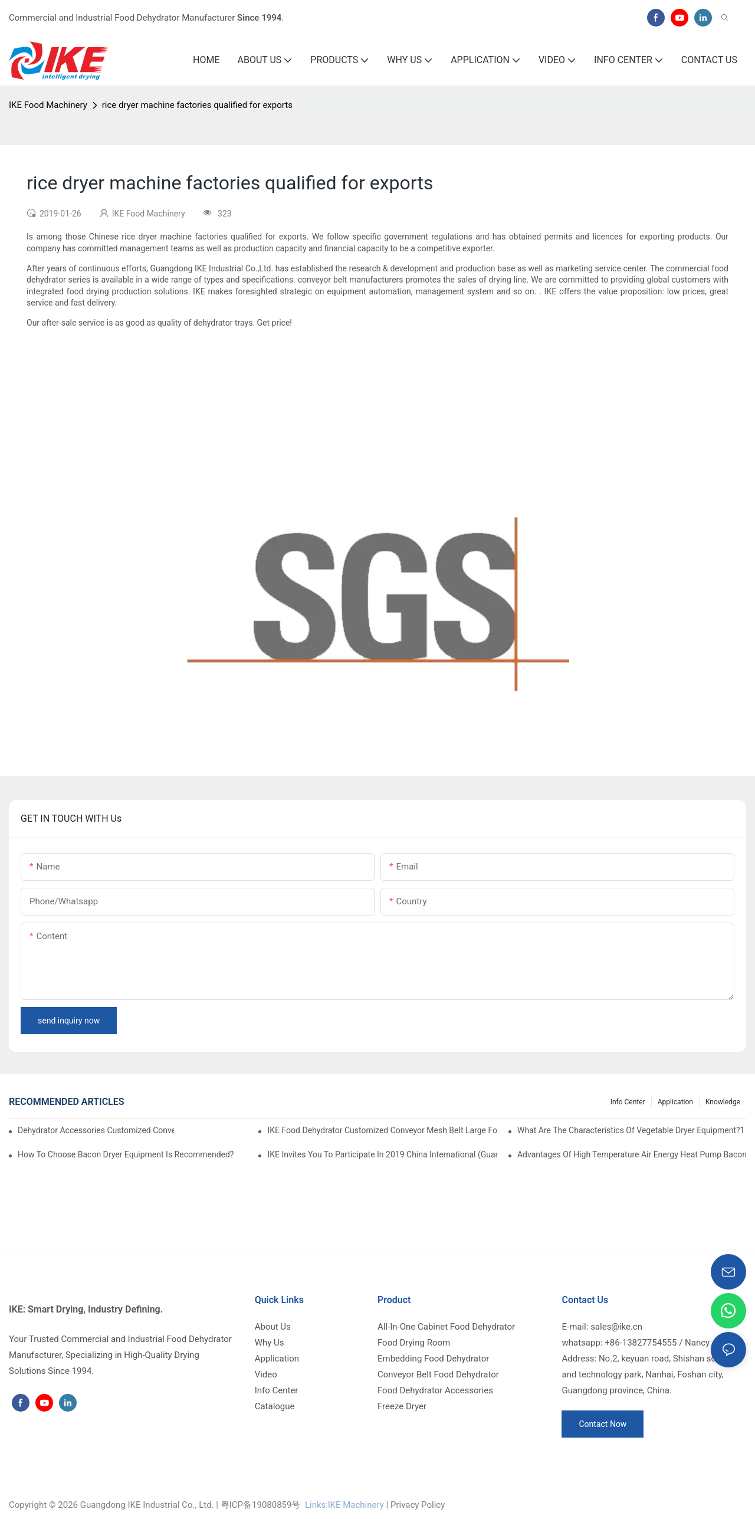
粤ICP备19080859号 (261, 1505)
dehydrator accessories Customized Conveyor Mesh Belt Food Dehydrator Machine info (96, 1130)
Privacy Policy (417, 1505)
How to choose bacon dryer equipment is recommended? (126, 1154)
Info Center (627, 1102)
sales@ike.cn (616, 1326)
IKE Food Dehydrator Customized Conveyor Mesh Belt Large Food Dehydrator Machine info (381, 1130)
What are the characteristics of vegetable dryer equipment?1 (631, 1130)
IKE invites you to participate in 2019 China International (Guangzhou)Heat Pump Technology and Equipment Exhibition (381, 1154)
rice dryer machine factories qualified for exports (197, 105)
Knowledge (722, 1102)
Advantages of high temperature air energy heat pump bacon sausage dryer (631, 1154)
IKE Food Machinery (48, 105)
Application (675, 1102)
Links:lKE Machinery (344, 1505)
